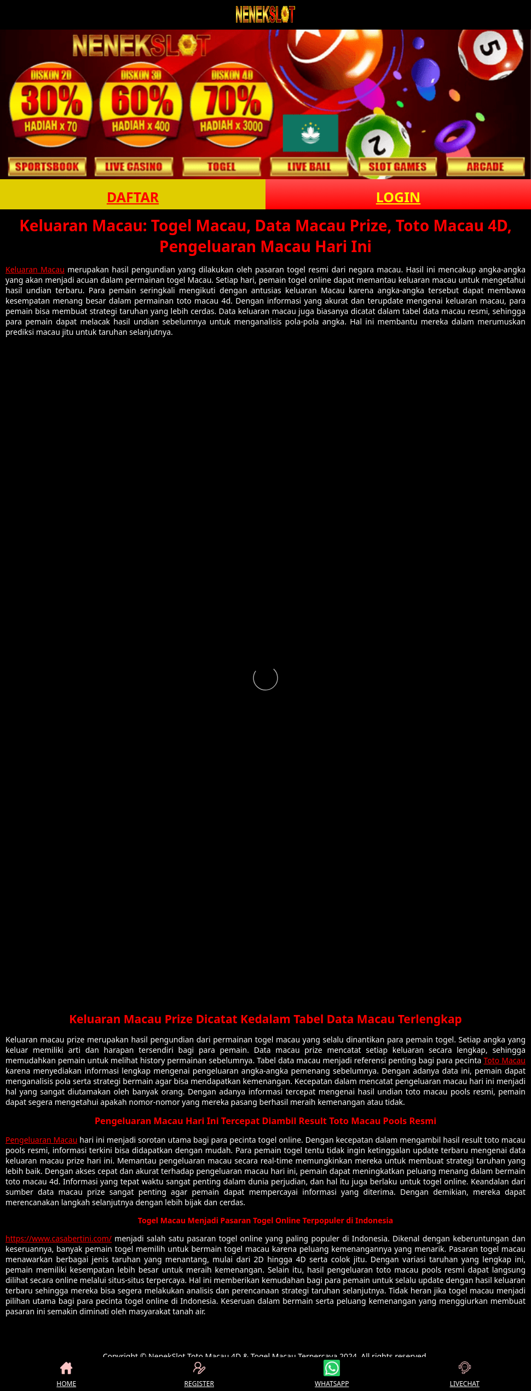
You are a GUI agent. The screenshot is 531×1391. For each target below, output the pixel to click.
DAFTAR (133, 196)
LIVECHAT (465, 1374)
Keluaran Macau (35, 269)
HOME (66, 1374)
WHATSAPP (332, 1374)
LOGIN (398, 196)
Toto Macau (504, 1060)
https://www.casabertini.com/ (58, 1238)
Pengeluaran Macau (41, 1140)
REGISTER (199, 1374)
